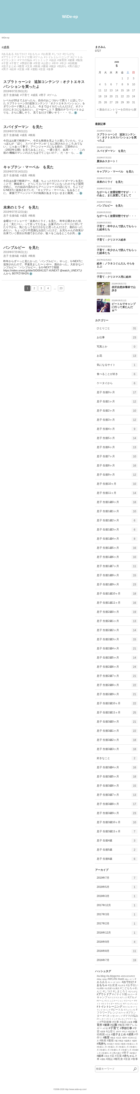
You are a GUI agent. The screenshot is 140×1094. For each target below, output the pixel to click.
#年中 (55, 63)
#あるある (8, 54)
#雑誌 (109, 1059)
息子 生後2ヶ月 (117, 411)
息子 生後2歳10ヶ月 (117, 704)
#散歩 (112, 1038)
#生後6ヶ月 (115, 1050)
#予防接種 (105, 1021)
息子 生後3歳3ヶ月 (117, 750)
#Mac (99, 979)
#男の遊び (74, 66)
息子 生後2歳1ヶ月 (117, 622)
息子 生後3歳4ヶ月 (117, 768)
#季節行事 (26, 63)
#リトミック (40, 60)
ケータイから (117, 384)
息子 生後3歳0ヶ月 (117, 722)
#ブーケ (122, 1013)
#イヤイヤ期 (25, 57)
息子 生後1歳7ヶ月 (117, 567)
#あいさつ (129, 979)
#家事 (102, 1031)
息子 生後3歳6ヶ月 (117, 786)
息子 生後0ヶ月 (117, 393)
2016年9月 (117, 943)
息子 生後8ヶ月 (117, 466)
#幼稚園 (72, 63)
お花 (117, 357)
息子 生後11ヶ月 (117, 494)
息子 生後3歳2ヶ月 (117, 741)
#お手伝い (132, 985)
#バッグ (107, 1010)
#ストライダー (107, 1004)
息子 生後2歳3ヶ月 (117, 640)
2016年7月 (117, 961)
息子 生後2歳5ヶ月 (117, 658)
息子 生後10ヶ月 (117, 485)
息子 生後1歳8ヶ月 (117, 576)
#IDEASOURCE (128, 976)
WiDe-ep (70, 16)
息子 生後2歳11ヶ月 (117, 713)
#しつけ (56, 54)
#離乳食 (118, 1059)
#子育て (14, 63)
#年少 (63, 63)
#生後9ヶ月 (106, 1053)
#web (121, 979)
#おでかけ (21, 54)
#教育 (21, 66)
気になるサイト (117, 366)
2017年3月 (117, 915)
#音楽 (42, 69)
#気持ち (62, 66)
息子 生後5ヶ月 (117, 439)
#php (104, 979)
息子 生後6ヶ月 (117, 448)
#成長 (5, 47)
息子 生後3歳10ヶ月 (117, 823)
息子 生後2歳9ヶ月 (117, 695)
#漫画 (123, 1044)
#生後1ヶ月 (102, 1047)
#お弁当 (121, 985)
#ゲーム (38, 57)
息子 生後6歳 (117, 860)
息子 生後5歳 (117, 851)
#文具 (29, 66)
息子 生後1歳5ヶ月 (117, 549)
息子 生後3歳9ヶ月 (117, 814)
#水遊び (110, 1044)
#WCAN (112, 979)
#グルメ (132, 997)
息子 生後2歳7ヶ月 (117, 677)
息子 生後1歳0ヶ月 (117, 503)
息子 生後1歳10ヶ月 (117, 594)
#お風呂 (115, 988)
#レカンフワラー (125, 1019)
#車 (28, 69)
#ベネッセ (109, 1015)
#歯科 (134, 1041)
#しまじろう (120, 991)
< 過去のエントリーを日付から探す (116, 111)
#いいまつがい (114, 982)
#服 (116, 1041)
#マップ (119, 1016)
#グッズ (123, 997)
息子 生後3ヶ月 (117, 421)
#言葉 (21, 69)
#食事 (50, 69)
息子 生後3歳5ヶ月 (117, 777)
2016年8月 (117, 952)
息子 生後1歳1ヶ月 (117, 512)
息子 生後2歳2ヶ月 (117, 631)
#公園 (113, 1024)
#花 (112, 1055)
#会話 (52, 60)
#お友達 (46, 54)
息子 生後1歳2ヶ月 (117, 521)
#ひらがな (69, 54)
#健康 (71, 60)
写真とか (117, 347)
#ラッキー (101, 1019)
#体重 (129, 1022)
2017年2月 (117, 924)
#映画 (36, 66)
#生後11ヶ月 (132, 1044)
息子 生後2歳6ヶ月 (117, 668)
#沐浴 (117, 1044)
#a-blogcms (113, 976)
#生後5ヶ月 (104, 1050)
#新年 (124, 1038)
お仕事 (117, 338)
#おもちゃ (34, 54)
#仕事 (115, 1021)
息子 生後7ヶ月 (117, 457)
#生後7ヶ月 (126, 1050)
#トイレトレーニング (56, 57)
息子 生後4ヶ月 (117, 430)
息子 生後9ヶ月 (117, 475)
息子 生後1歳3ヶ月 (117, 530)
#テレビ (118, 1004)
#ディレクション (130, 1004)
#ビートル (77, 57)
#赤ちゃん (128, 1055)
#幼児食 (131, 1031)
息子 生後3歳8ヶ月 (117, 805)
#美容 (106, 1056)
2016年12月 (117, 934)
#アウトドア (9, 57)
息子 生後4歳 (117, 841)
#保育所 (62, 60)
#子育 (5, 63)
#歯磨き (127, 1041)
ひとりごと (117, 329)
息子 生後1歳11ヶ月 (117, 604)
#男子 (5, 69)
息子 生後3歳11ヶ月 (117, 832)
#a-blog (101, 976)
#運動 (34, 69)
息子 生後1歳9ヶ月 (117, 585)
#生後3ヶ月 (123, 1047)
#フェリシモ (129, 1010)
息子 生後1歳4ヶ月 (117, 540)
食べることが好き (117, 375)
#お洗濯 (108, 988)
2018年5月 (117, 888)
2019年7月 (117, 879)
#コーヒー (128, 1001)
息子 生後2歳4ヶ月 (117, 649)
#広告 (108, 1034)
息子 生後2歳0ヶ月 (117, 613)
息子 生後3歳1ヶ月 (117, 732)
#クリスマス (113, 997)
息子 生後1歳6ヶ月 (117, 558)
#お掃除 (100, 988)
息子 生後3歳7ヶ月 (117, 796)
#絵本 (13, 69)
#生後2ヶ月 (113, 1047)
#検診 (52, 66)
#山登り (46, 63)
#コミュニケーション (114, 1001)
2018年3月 (117, 897)
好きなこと (117, 759)
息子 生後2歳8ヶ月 (117, 686)
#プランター (9, 60)
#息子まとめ (9, 66)
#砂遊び (133, 1053)
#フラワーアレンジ (117, 1011)
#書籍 (44, 66)
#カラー (131, 994)
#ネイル (126, 1007)
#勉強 (79, 60)
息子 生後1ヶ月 (117, 402)
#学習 (36, 63)
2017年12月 (117, 906)
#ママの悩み (25, 60)
